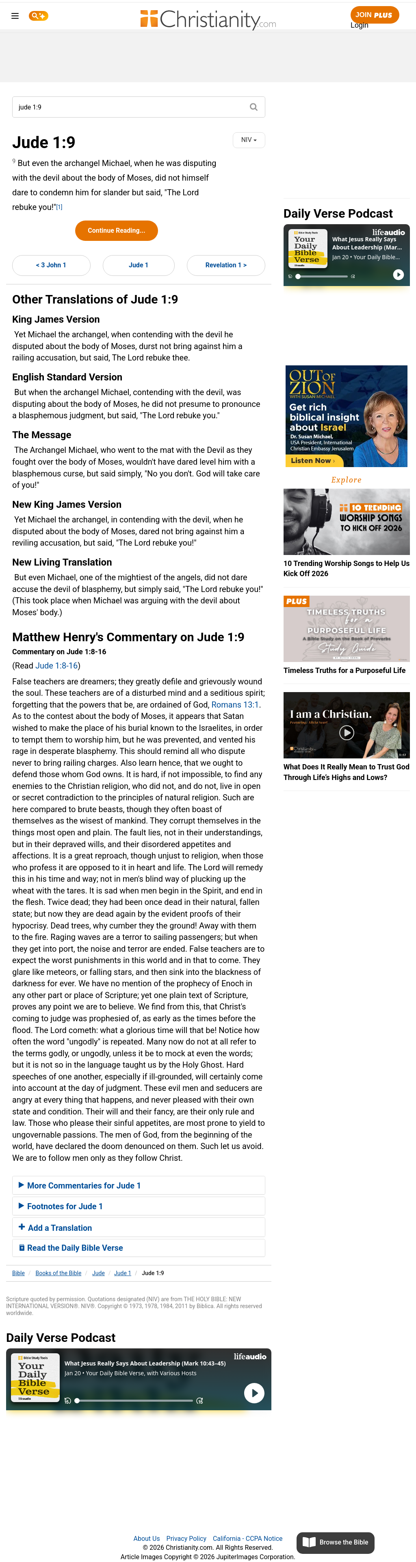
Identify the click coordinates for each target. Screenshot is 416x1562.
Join (374, 15)
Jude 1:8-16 (56, 666)
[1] (59, 207)
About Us (146, 1538)
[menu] (15, 17)
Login (359, 25)
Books (59, 1273)
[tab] (139, 1185)
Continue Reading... (116, 230)
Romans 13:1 (235, 705)
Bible (18, 1273)
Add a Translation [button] (55, 1228)
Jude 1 (139, 265)
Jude (98, 1273)
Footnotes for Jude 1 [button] (61, 1206)
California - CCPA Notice (248, 1538)
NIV (249, 140)
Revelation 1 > (226, 265)
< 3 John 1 (51, 265)
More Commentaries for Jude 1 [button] (80, 1186)
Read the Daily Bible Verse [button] (71, 1248)
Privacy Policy (187, 1538)
